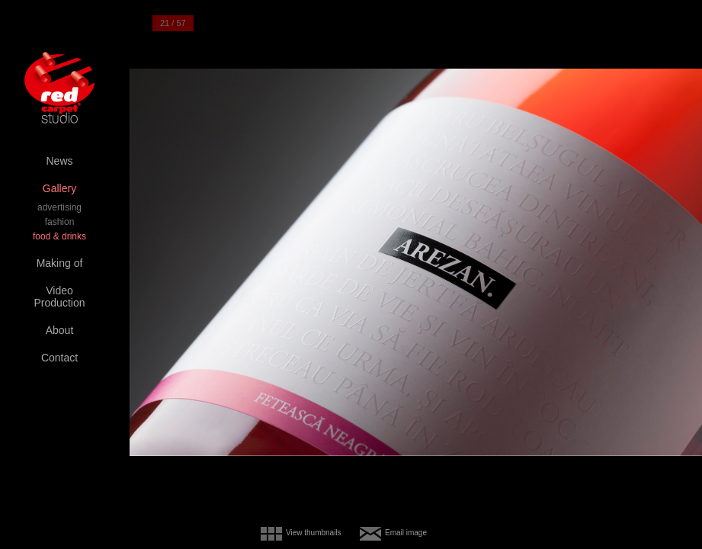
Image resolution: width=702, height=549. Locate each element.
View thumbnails (313, 532)
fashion (60, 222)
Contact (59, 358)
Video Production (59, 296)
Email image (406, 532)
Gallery (59, 188)
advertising (59, 207)
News (59, 161)
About (60, 330)
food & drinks (59, 236)
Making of (60, 263)
